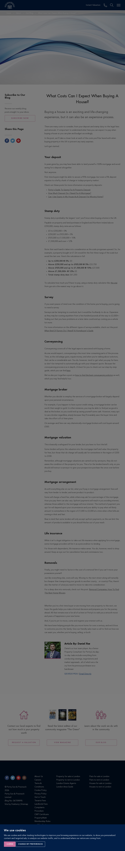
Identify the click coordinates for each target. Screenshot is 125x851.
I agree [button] (9, 844)
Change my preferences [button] (30, 844)
